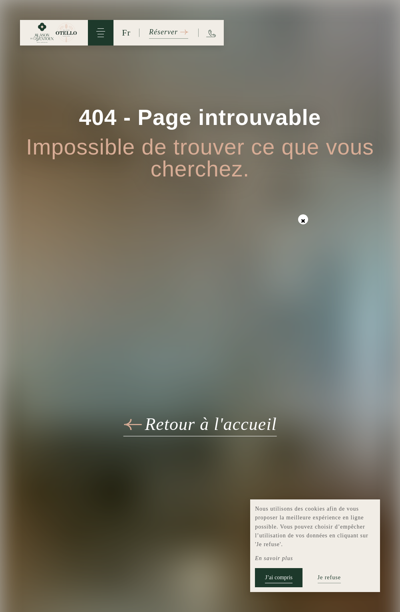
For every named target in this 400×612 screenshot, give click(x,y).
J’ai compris (279, 577)
